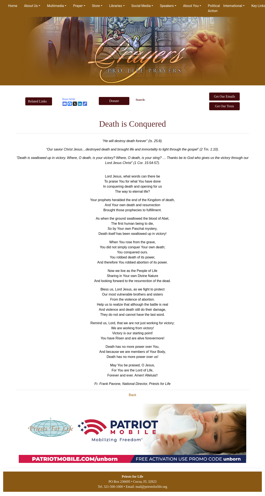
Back (132, 395)
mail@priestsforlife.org (151, 486)
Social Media (141, 6)
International (232, 6)
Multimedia (55, 6)
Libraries (115, 6)
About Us (31, 6)
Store (96, 6)
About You (191, 6)
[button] (38, 101)
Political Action (214, 8)
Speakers (167, 6)
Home (12, 6)
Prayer (78, 6)
